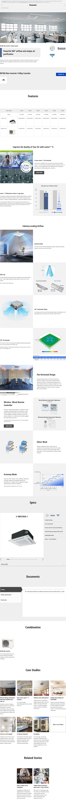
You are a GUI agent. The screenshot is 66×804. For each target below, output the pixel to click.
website (4, 1)
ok (49, 2)
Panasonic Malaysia (4, 7)
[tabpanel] (22, 535)
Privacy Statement (23, 2)
